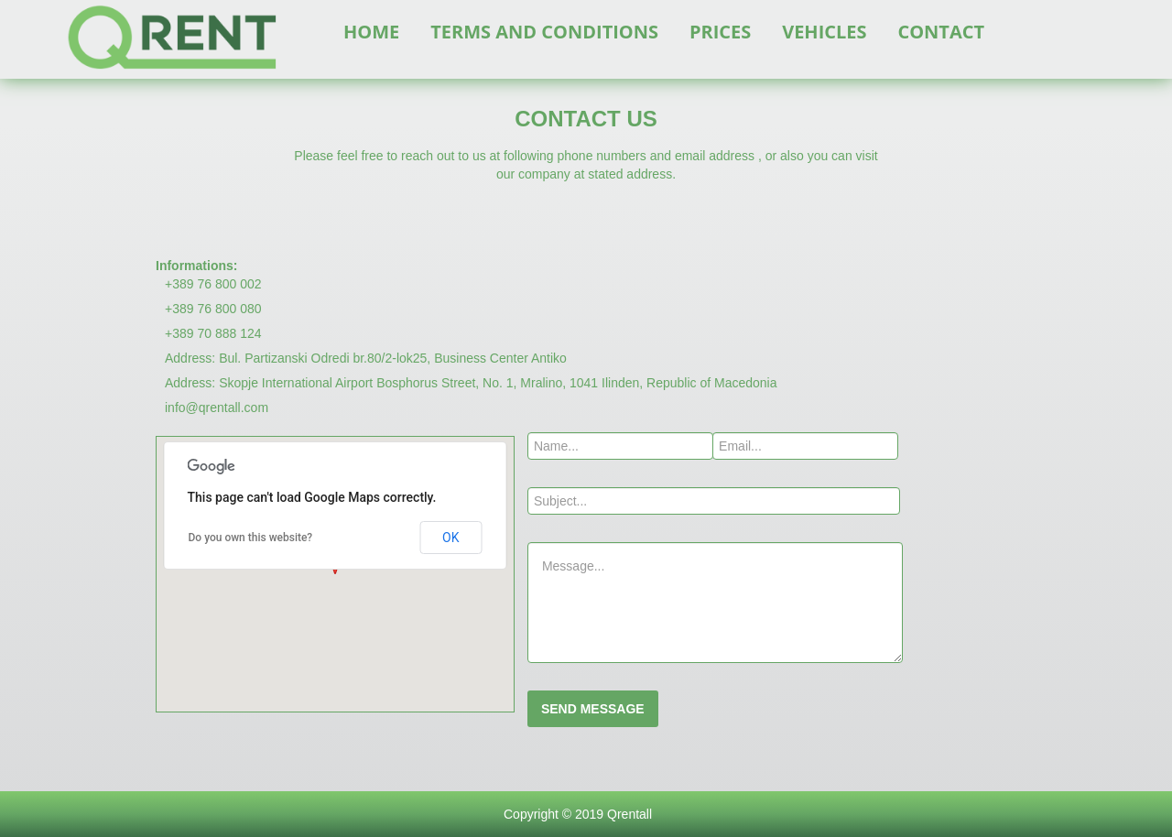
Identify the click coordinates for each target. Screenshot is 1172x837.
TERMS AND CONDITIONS (544, 31)
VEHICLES (824, 31)
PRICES (720, 31)
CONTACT (940, 31)
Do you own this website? (251, 537)
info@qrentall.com (216, 407)
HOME (371, 31)
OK (450, 537)
